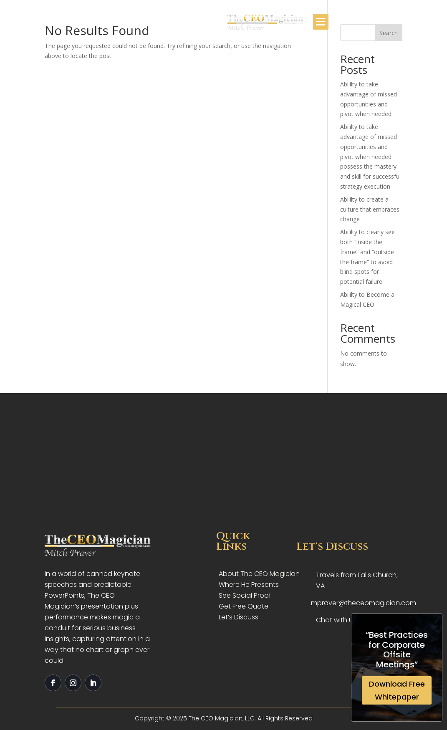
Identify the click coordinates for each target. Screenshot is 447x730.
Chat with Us (336, 620)
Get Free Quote (243, 606)
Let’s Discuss (238, 617)
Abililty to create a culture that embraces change (369, 209)
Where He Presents (249, 584)
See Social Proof (245, 595)
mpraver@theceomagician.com (363, 603)
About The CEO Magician (259, 573)
